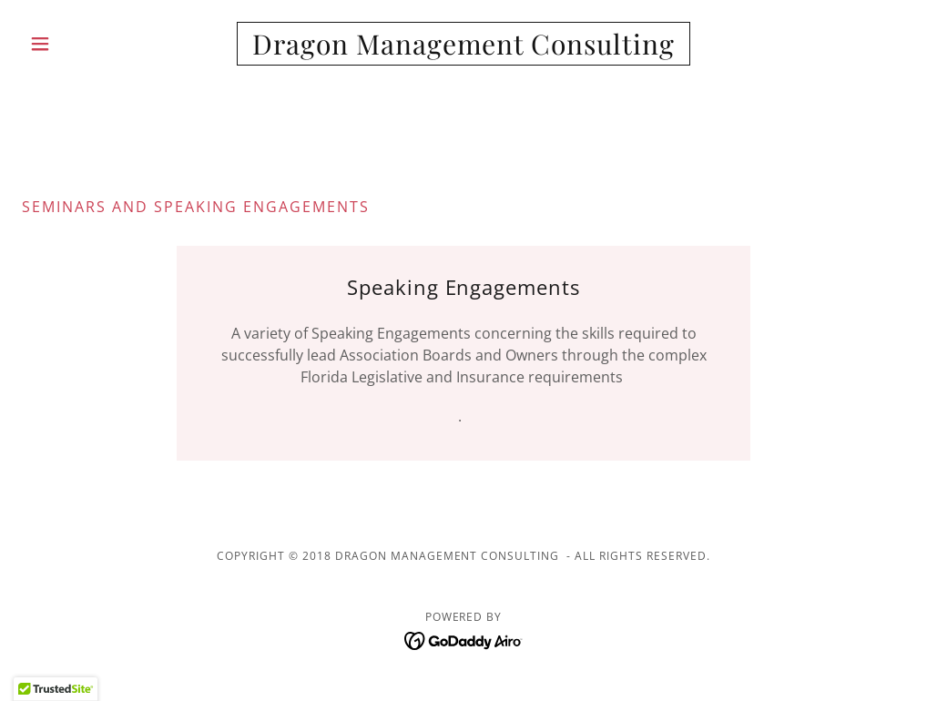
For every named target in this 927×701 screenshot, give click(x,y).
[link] (464, 49)
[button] (88, 43)
